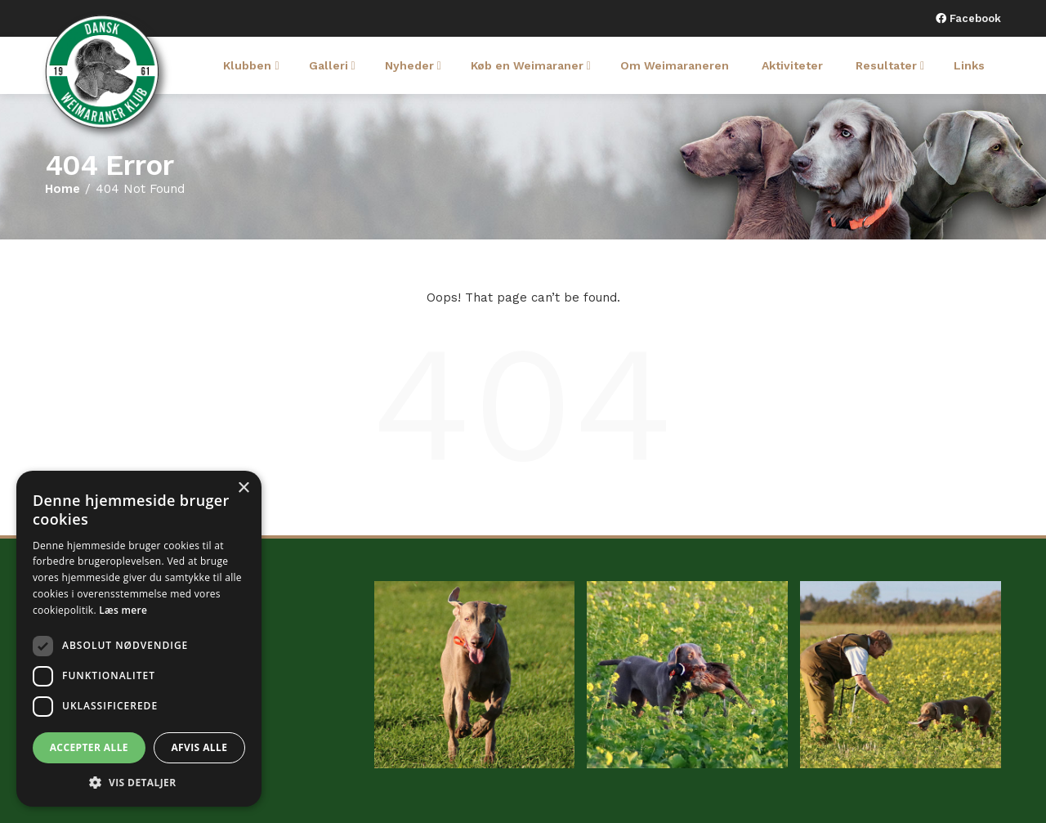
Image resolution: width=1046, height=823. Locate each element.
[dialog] (139, 639)
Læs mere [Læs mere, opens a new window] (123, 610)
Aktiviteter (792, 65)
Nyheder (413, 65)
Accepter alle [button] (89, 747)
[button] (139, 782)
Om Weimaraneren (674, 65)
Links (969, 65)
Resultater (890, 65)
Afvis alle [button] (199, 747)
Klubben (251, 65)
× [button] (243, 488)
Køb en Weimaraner (531, 65)
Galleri (332, 65)
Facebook (973, 18)
